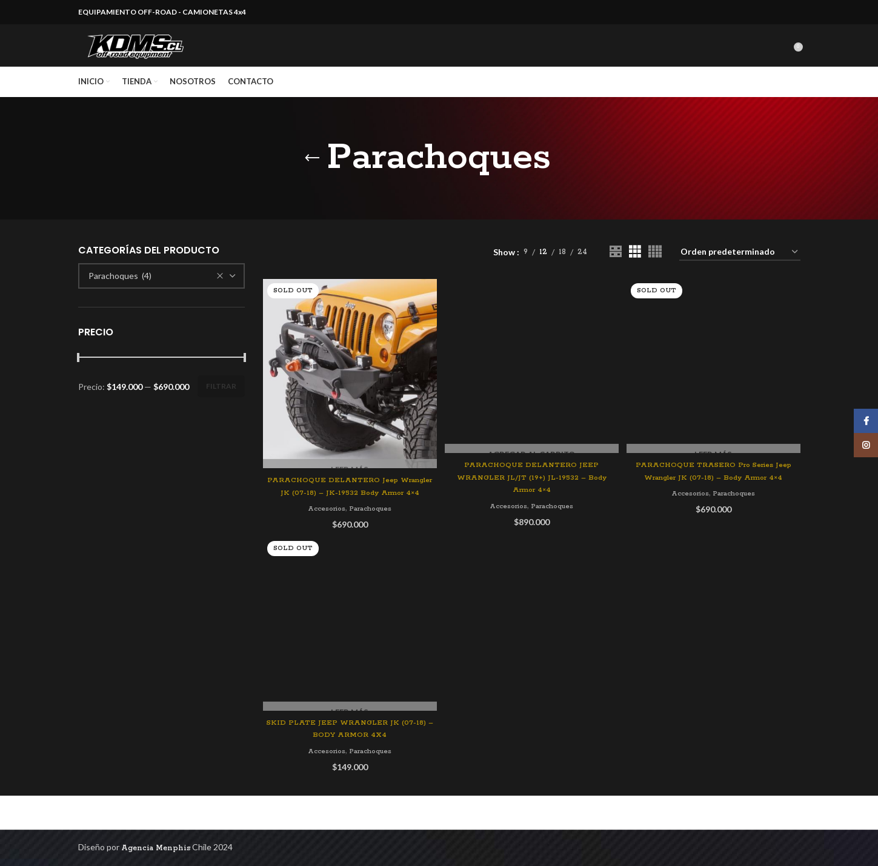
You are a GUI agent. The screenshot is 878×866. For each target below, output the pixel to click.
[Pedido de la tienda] (739, 275)
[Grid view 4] (654, 274)
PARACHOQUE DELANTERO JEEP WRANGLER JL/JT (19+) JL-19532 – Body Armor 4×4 (531, 440)
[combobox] (161, 298)
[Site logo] (148, 56)
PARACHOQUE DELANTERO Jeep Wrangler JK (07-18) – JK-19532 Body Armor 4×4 (349, 512)
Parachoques (371, 541)
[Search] (785, 57)
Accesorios (324, 541)
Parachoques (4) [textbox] (119, 298)
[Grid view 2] (615, 274)
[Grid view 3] (634, 274)
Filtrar (221, 408)
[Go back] (312, 181)
